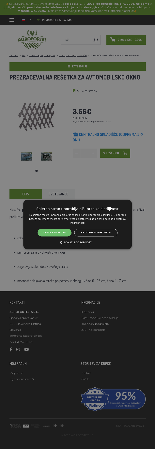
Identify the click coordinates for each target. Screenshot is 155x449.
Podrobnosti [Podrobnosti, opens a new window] (77, 222)
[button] (77, 242)
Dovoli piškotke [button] (54, 232)
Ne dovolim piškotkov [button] (96, 232)
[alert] (77, 224)
